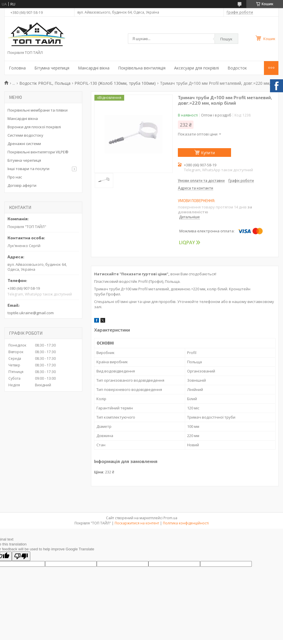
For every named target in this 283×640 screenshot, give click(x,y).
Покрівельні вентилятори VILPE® (38, 152)
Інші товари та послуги (28, 168)
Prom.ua (170, 517)
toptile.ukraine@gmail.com (31, 312)
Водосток (237, 68)
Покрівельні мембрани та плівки (38, 110)
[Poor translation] (21, 556)
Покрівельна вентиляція (141, 68)
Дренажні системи (24, 143)
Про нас (15, 177)
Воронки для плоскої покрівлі (34, 126)
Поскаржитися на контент (137, 523)
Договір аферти (22, 185)
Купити (208, 152)
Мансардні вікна (93, 68)
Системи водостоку (25, 135)
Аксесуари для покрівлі (196, 68)
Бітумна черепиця (51, 68)
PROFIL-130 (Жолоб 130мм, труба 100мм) (115, 83)
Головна (17, 68)
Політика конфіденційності (186, 523)
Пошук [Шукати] (226, 39)
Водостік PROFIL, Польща (44, 83)
